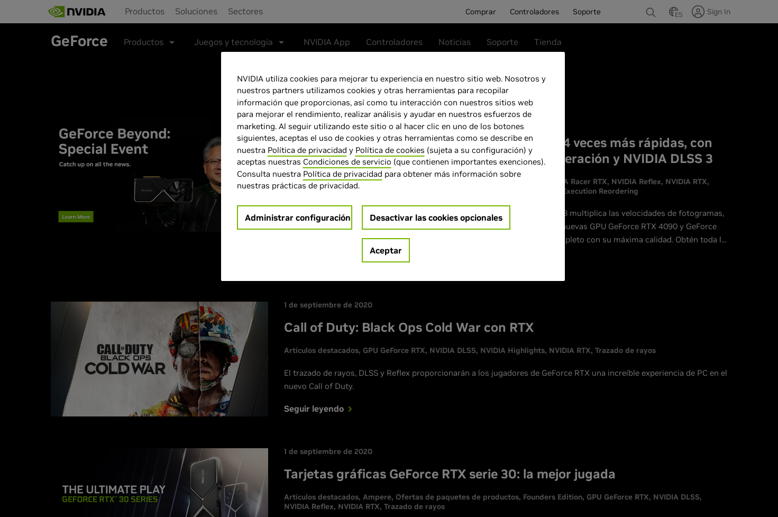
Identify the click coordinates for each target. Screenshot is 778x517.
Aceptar (386, 250)
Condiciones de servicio (347, 162)
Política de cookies (390, 150)
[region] (393, 166)
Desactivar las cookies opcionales (436, 217)
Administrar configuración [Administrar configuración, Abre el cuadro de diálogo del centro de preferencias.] (298, 217)
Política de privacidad (307, 150)
